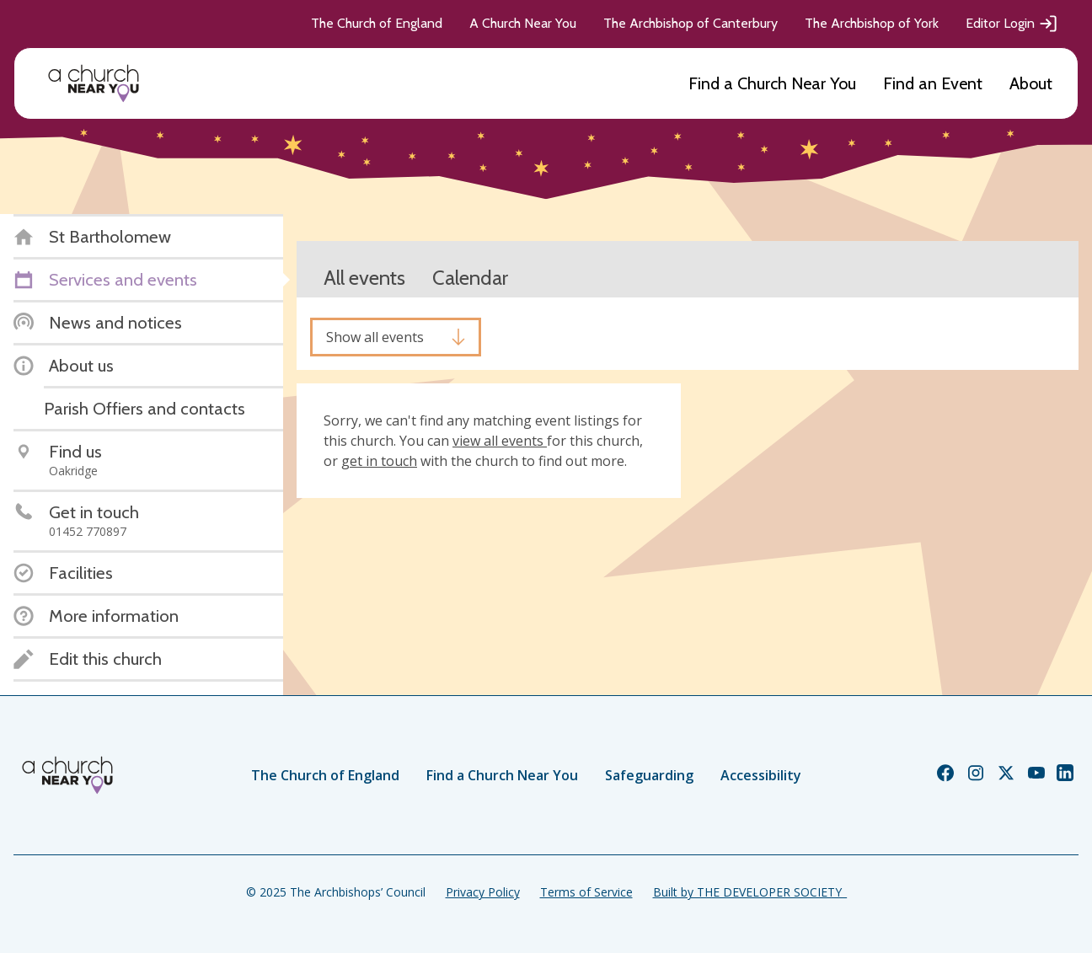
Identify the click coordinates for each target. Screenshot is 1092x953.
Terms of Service (586, 892)
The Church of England (376, 23)
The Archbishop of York (872, 23)
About (1030, 83)
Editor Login (1012, 23)
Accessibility (760, 775)
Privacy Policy (483, 892)
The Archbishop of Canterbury (690, 23)
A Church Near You (522, 23)
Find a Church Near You (772, 83)
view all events (499, 440)
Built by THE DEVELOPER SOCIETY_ (750, 892)
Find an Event (932, 83)
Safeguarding (649, 775)
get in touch (379, 461)
